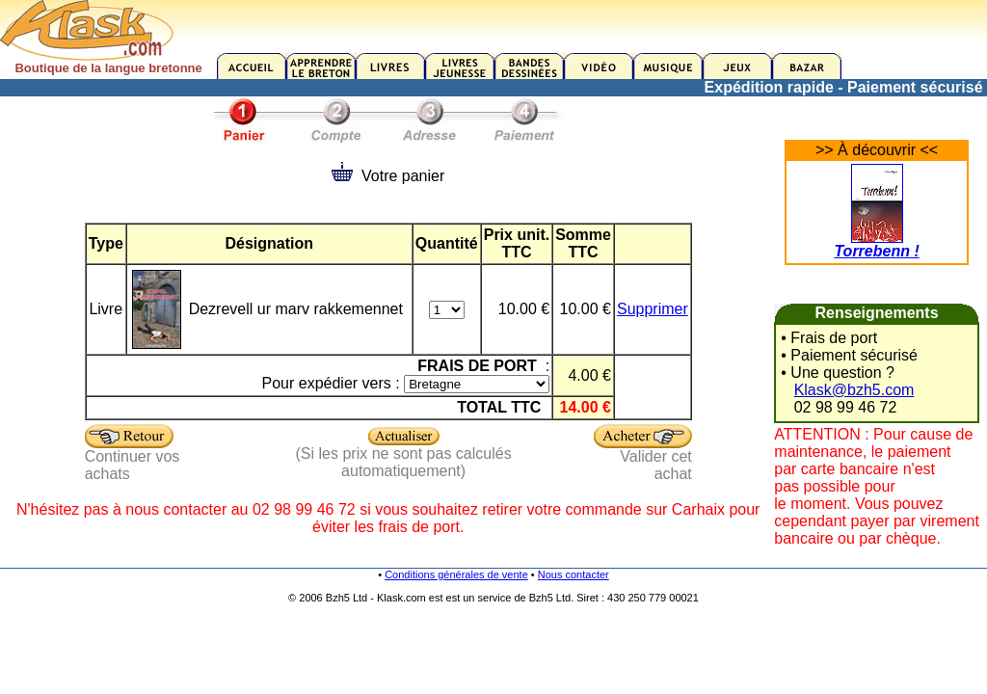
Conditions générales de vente (456, 574)
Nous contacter (573, 574)
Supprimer (652, 309)
